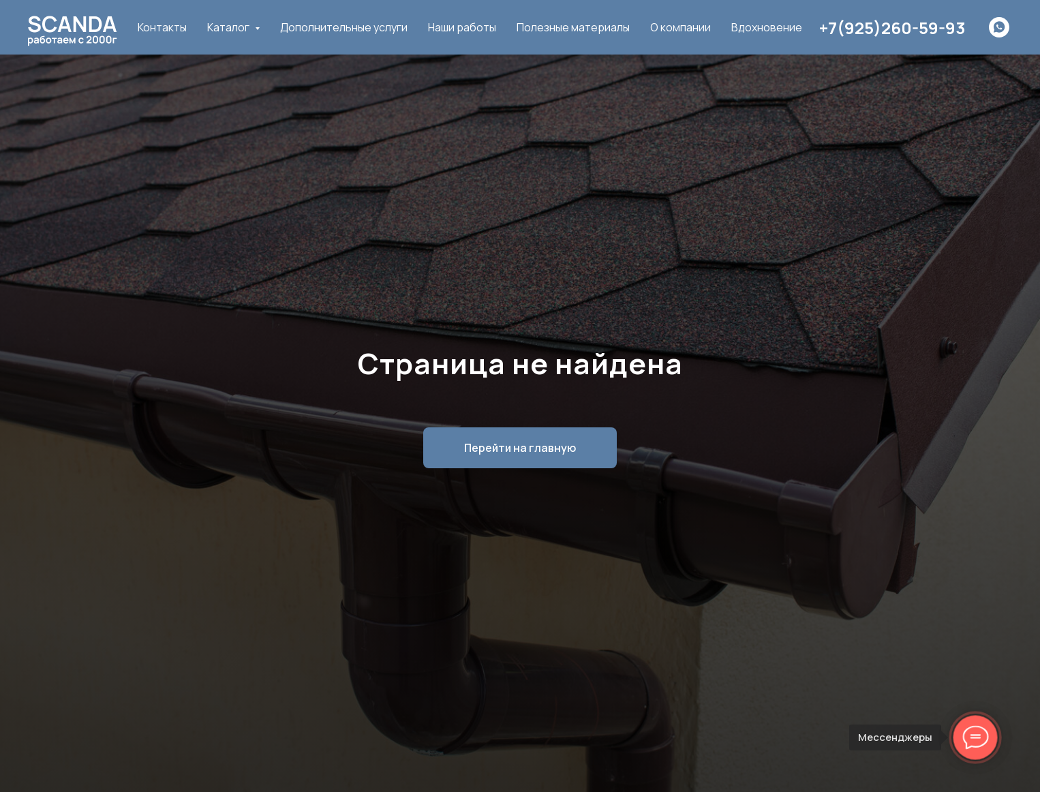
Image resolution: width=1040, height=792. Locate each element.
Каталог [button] (229, 27)
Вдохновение (766, 27)
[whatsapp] (999, 27)
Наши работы (462, 27)
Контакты (162, 27)
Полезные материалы (573, 27)
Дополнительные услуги (344, 27)
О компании (680, 27)
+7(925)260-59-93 (892, 27)
